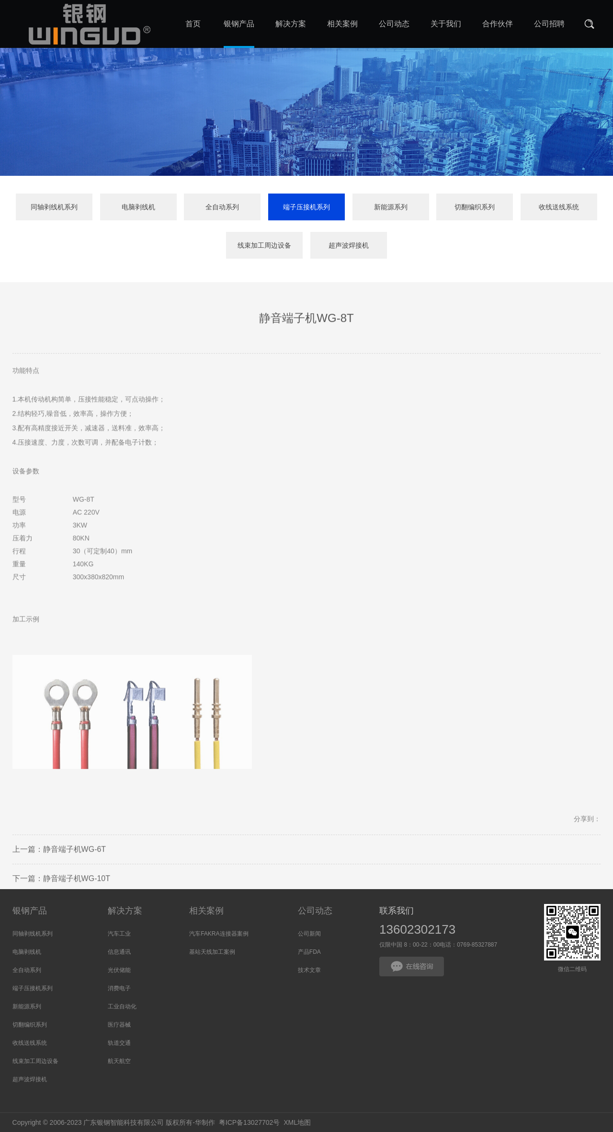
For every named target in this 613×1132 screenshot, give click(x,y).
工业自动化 (122, 1006)
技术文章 (309, 970)
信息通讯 (119, 952)
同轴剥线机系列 (54, 207)
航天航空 (119, 1061)
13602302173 (417, 929)
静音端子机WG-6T (74, 872)
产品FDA (309, 952)
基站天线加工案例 (212, 952)
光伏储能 (119, 970)
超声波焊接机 (349, 246)
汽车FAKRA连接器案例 (218, 933)
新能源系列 (391, 207)
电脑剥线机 (138, 207)
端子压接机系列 (306, 207)
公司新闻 (309, 933)
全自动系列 (222, 207)
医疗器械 (119, 1024)
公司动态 (315, 910)
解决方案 (125, 910)
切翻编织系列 (474, 207)
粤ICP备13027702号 (249, 1122)
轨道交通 (119, 1043)
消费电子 (119, 988)
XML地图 (297, 1122)
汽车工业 (119, 933)
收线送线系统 (559, 207)
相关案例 (206, 910)
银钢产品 (29, 910)
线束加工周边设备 (264, 246)
